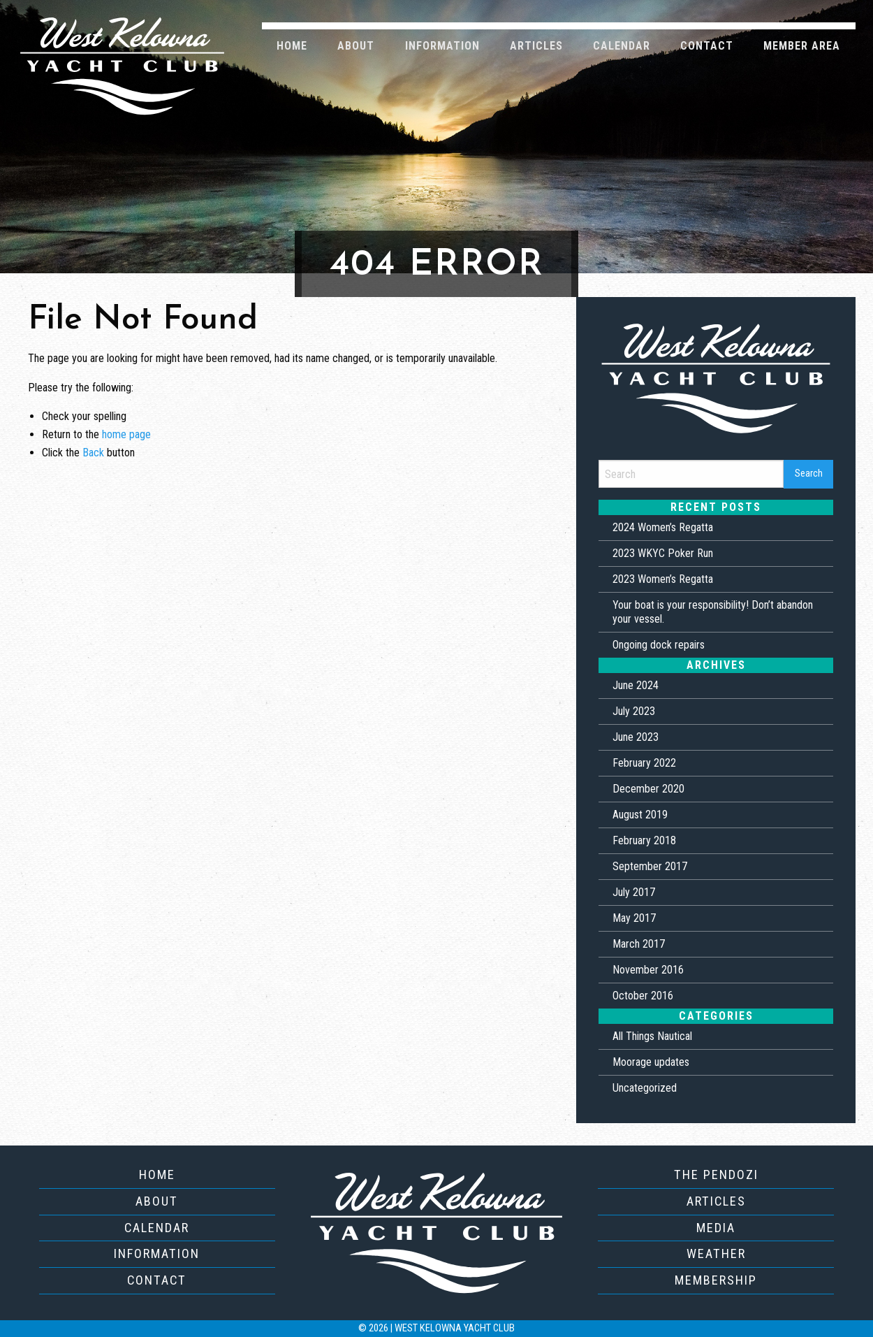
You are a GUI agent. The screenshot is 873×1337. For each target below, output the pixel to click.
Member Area (801, 45)
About (355, 45)
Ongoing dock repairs (658, 644)
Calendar (621, 45)
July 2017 (633, 892)
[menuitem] (292, 45)
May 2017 (634, 918)
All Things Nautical (652, 1036)
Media (715, 1227)
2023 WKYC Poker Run (662, 553)
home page (126, 434)
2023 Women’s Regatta (662, 579)
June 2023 (635, 737)
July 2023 (633, 711)
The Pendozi (716, 1174)
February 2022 (644, 762)
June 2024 (635, 685)
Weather (716, 1253)
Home (292, 45)
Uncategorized (644, 1087)
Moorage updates (650, 1062)
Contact (706, 45)
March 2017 (638, 944)
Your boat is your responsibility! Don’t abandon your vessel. (712, 612)
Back (93, 452)
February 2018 (644, 840)
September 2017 (649, 866)
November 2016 (648, 969)
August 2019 (640, 814)
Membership (716, 1280)
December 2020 (648, 788)
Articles (536, 45)
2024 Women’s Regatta (662, 527)
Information (442, 45)
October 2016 (642, 995)
